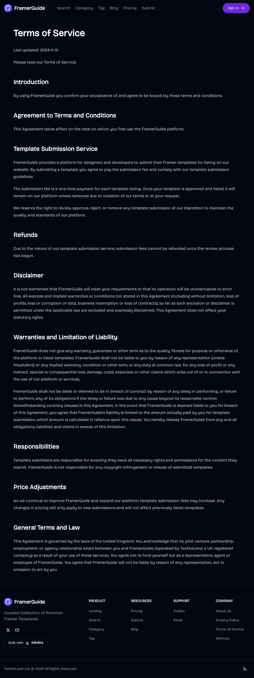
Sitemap (223, 638)
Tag (101, 8)
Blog (114, 8)
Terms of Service (230, 629)
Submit (148, 8)
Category (84, 8)
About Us (223, 611)
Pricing (130, 8)
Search (63, 8)
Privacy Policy (227, 620)
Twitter (179, 611)
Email (177, 620)
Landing (95, 611)
